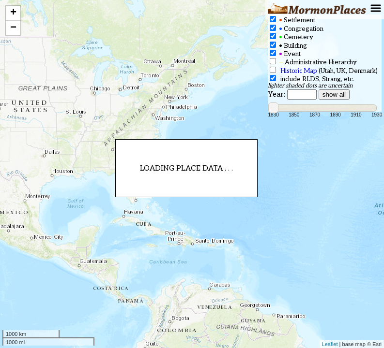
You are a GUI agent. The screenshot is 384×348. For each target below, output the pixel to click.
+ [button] (13, 13)
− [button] (13, 28)
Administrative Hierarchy (313, 62)
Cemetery (291, 37)
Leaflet (330, 344)
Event (285, 54)
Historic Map (298, 71)
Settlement (292, 20)
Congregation (296, 29)
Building (288, 46)
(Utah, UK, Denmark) (324, 71)
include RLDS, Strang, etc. (312, 79)
